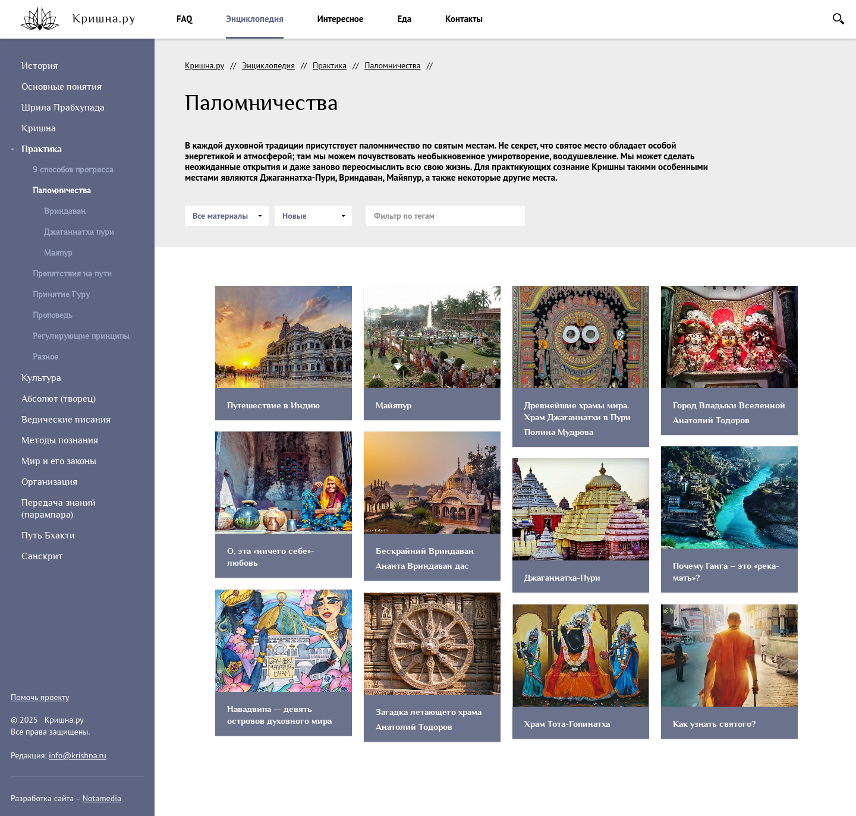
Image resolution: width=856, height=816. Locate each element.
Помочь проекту (40, 697)
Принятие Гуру (61, 294)
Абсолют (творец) (58, 398)
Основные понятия (61, 86)
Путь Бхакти (48, 535)
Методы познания (59, 440)
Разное (45, 356)
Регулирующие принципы (81, 336)
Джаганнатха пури (79, 232)
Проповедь (53, 315)
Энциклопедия (254, 18)
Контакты (464, 18)
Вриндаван (65, 211)
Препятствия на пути (72, 273)
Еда (404, 18)
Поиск (838, 18)
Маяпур (58, 252)
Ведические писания (66, 419)
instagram (18, 667)
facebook (45, 667)
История (39, 66)
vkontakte (72, 667)
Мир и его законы (58, 461)
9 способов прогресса (73, 169)
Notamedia (102, 798)
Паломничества (392, 65)
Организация (49, 482)
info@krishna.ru (77, 755)
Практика (41, 149)
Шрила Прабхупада (63, 107)
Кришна (38, 128)
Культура (41, 378)
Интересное (340, 18)
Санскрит (42, 556)
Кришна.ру (204, 65)
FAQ (184, 18)
